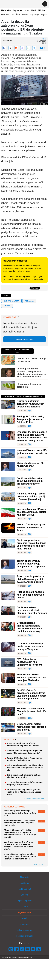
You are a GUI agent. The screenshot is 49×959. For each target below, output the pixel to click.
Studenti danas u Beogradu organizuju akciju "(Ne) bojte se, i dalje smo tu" (24, 751)
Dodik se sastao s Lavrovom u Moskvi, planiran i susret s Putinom (32, 610)
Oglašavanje (24, 912)
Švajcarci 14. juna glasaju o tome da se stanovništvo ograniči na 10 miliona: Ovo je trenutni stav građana (32, 436)
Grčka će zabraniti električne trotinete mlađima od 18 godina (24, 776)
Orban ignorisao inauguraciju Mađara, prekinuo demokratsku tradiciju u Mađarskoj (29, 627)
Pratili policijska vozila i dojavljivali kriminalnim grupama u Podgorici (30, 481)
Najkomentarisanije (15, 807)
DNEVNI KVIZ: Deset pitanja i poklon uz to (32, 359)
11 (30, 718)
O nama (24, 906)
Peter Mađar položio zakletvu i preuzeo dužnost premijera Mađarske (32, 677)
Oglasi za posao (21, 10)
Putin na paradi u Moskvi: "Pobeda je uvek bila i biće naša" (31, 711)
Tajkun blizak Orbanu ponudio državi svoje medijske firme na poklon (31, 564)
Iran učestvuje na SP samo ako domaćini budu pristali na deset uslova (32, 512)
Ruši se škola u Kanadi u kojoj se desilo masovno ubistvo (30, 595)
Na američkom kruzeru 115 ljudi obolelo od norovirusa (32, 451)
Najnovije (6, 10)
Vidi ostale (39, 864)
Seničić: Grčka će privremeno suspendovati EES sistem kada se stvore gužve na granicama (32, 694)
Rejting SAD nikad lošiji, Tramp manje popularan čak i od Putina (30, 419)
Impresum (24, 924)
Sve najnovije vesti (34, 798)
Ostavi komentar (24, 339)
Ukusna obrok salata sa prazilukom (29, 385)
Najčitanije (34, 14)
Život (18, 14)
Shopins (24, 895)
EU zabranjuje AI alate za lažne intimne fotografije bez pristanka (24, 783)
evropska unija (11, 301)
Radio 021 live (38, 10)
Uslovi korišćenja (24, 930)
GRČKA (7, 306)
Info (12, 14)
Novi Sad (5, 14)
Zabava (25, 14)
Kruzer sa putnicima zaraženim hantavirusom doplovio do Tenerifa (30, 404)
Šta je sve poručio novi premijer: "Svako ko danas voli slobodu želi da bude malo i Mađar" (31, 544)
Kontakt (24, 918)
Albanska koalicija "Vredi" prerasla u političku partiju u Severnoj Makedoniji (31, 496)
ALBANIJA (29, 301)
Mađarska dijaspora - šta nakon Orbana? (30, 464)
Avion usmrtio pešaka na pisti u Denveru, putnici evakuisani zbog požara (30, 579)
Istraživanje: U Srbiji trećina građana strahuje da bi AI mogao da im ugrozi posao (24, 791)
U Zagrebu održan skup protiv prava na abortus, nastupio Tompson (30, 646)
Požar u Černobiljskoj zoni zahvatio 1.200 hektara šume (31, 527)
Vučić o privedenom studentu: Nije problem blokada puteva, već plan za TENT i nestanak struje (31, 372)
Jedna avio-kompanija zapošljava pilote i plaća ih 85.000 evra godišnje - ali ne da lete (25, 767)
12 (30, 635)
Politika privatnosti (24, 936)
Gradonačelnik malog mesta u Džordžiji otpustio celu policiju (31, 727)
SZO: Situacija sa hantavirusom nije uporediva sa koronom (29, 662)
